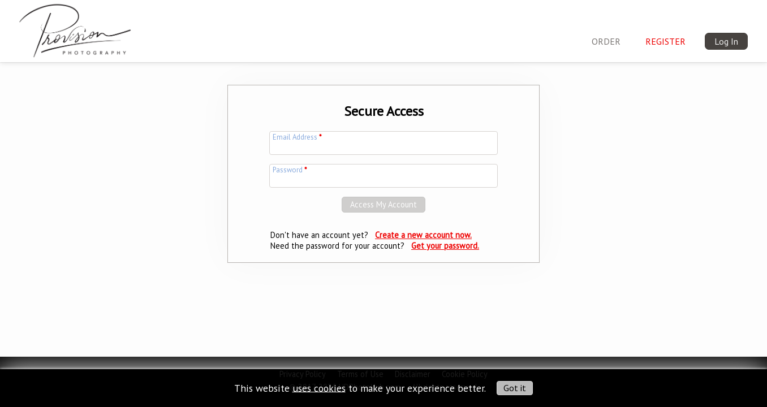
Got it (514, 387)
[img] (75, 28)
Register (665, 41)
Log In (726, 41)
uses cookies (319, 387)
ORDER (606, 41)
